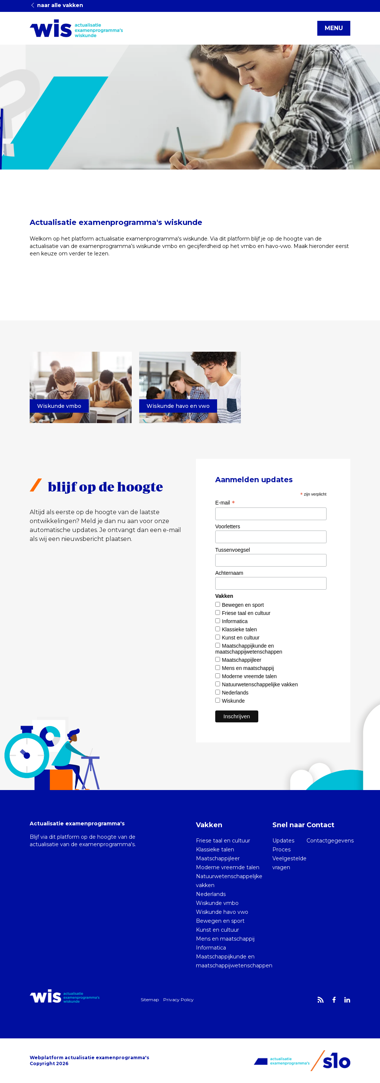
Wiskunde (233, 701)
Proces (281, 849)
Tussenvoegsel (232, 550)
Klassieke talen (239, 629)
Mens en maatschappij (248, 668)
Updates (283, 840)
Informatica (235, 621)
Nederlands (235, 693)
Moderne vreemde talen (249, 676)
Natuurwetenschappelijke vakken (260, 684)
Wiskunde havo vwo (222, 912)
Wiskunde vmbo (217, 903)
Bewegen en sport (243, 605)
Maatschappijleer (241, 660)
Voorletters (227, 526)
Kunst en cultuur (240, 638)
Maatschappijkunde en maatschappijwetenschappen (248, 649)
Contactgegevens (330, 840)
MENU (334, 28)
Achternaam (229, 573)
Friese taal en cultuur (246, 613)
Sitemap (150, 999)
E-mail (225, 502)
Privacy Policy (178, 999)
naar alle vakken (56, 5)
